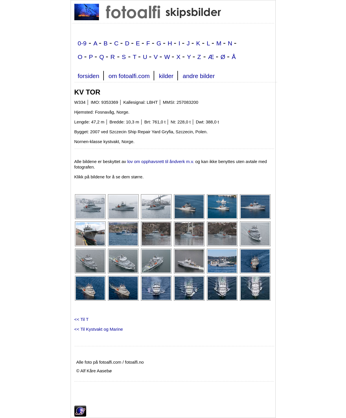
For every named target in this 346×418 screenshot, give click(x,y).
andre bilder (199, 76)
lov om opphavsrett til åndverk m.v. (160, 161)
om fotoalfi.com (129, 76)
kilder (166, 76)
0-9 (82, 43)
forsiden (89, 76)
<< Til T (81, 319)
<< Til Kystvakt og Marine (98, 329)
